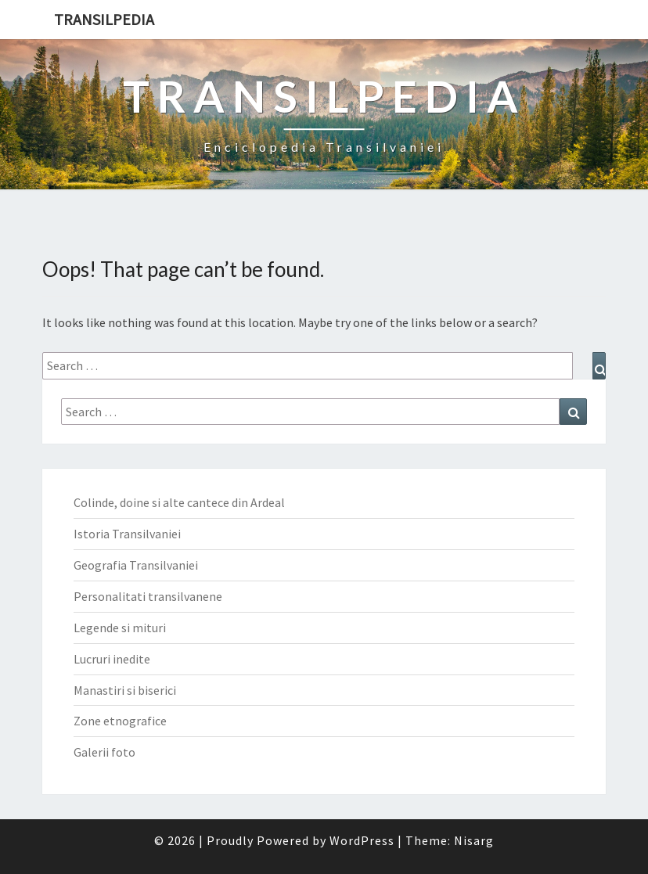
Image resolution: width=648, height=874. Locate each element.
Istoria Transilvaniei (127, 533)
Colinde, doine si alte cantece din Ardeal (179, 502)
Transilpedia (104, 19)
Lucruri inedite (112, 659)
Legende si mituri (120, 627)
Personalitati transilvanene (148, 596)
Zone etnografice (120, 720)
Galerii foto (104, 752)
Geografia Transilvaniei (136, 565)
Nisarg (474, 840)
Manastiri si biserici (125, 690)
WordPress (361, 840)
